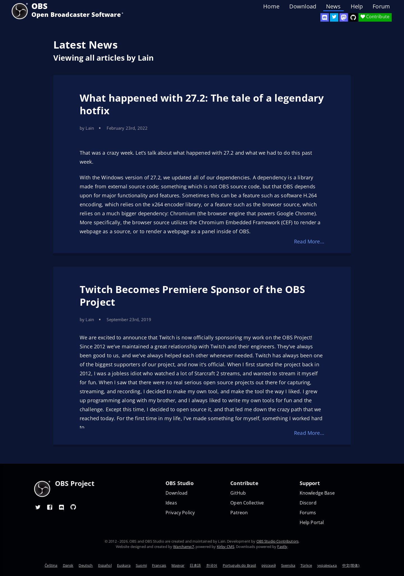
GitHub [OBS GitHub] (238, 493)
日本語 (195, 565)
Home (271, 6)
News (333, 6)
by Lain (87, 128)
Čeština (51, 565)
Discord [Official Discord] (308, 503)
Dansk (68, 565)
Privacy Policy (180, 512)
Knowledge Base (317, 493)
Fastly (282, 546)
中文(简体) (350, 565)
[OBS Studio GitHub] (353, 17)
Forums (308, 512)
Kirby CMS (225, 546)
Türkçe (306, 565)
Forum (381, 6)
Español (105, 565)
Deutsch (86, 565)
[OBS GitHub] (73, 507)
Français (159, 565)
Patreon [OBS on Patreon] (239, 512)
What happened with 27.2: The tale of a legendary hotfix (202, 104)
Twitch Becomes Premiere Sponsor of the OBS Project (192, 295)
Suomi (141, 565)
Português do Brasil (239, 565)
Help (357, 6)
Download (302, 6)
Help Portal (312, 522)
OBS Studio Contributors (277, 541)
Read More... (309, 241)
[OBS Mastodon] (343, 17)
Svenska (288, 565)
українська (327, 565)
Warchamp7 (183, 546)
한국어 (211, 565)
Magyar (177, 565)
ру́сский (268, 565)
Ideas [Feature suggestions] (171, 503)
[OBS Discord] (324, 17)
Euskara (123, 565)
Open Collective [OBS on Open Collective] (247, 503)
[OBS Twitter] (334, 17)
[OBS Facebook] (49, 507)
